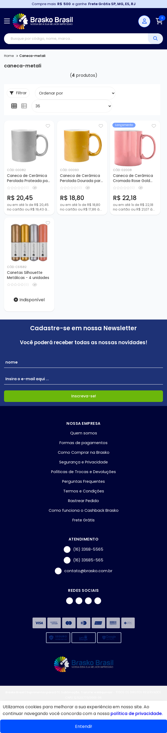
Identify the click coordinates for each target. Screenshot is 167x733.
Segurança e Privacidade (83, 462)
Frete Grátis (83, 520)
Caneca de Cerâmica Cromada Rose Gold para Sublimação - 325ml (133, 178)
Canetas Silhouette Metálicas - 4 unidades (28, 275)
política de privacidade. (137, 713)
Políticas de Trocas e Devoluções (83, 471)
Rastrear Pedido (83, 500)
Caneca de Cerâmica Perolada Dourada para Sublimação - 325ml (81, 178)
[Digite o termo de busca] (76, 38)
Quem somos (83, 433)
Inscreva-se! (83, 396)
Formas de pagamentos (83, 442)
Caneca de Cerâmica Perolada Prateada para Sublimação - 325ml (29, 178)
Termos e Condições (83, 491)
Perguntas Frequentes (83, 481)
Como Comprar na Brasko (83, 452)
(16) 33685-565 (83, 560)
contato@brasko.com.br (83, 571)
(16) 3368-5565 (83, 549)
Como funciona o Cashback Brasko (84, 510)
